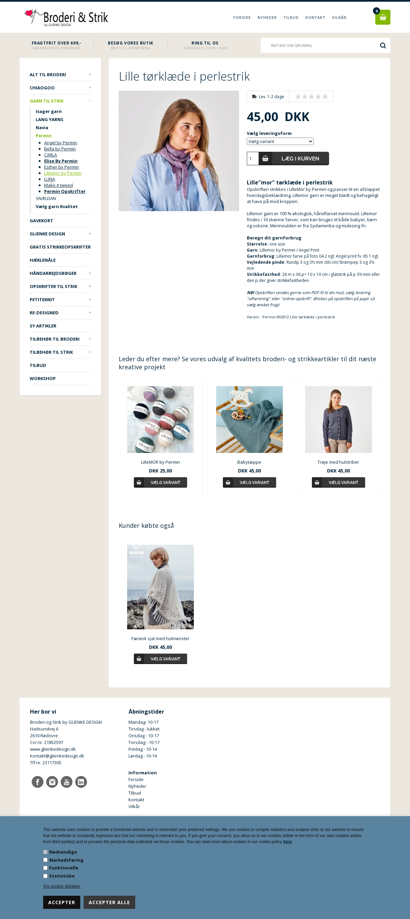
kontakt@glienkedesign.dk (57, 756)
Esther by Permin (61, 167)
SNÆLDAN (46, 198)
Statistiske (62, 876)
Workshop (43, 378)
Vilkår (339, 17)
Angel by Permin (60, 143)
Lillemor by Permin (63, 173)
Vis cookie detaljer (62, 886)
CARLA (50, 155)
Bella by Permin (60, 149)
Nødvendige (63, 852)
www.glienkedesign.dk (53, 749)
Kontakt (315, 17)
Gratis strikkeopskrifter (60, 247)
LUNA (49, 179)
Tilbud (291, 17)
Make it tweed (58, 185)
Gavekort (41, 221)
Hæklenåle (43, 260)
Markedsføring (66, 860)
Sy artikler (43, 326)
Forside (242, 17)
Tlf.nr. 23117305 (45, 762)
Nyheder (267, 17)
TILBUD (38, 365)
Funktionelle (63, 868)
